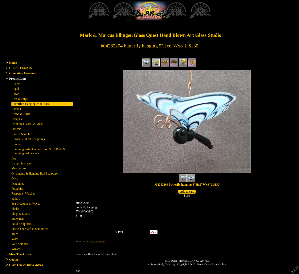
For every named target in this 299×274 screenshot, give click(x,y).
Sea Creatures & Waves (25, 203)
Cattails (16, 109)
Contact (14, 259)
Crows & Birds (20, 113)
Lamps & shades (21, 163)
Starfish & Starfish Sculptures (29, 228)
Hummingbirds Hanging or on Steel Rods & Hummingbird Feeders (38, 151)
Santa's (15, 198)
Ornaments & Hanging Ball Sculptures (35, 173)
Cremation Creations (23, 73)
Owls (14, 178)
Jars (13, 158)
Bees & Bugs (19, 98)
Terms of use (203, 264)
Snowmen (17, 218)
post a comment (97, 241)
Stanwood (184, 261)
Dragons (16, 119)
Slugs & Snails (20, 213)
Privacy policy (219, 264)
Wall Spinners (20, 243)
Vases (14, 238)
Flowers (16, 129)
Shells (15, 208)
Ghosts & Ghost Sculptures (28, 139)
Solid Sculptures (21, 223)
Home (13, 62)
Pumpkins (17, 188)
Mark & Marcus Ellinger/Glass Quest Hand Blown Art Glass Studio (150, 35)
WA (191, 261)
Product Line (17, 78)
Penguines (17, 183)
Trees (14, 234)
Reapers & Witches (23, 193)
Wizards (16, 249)
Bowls (15, 93)
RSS (78, 271)
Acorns (15, 83)
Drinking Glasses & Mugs (27, 124)
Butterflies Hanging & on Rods (30, 103)
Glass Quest (171, 261)
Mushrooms (18, 168)
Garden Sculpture (22, 134)
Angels (15, 88)
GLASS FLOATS (20, 68)
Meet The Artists (20, 254)
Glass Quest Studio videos (26, 265)
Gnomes (16, 144)
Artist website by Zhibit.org (161, 264)
